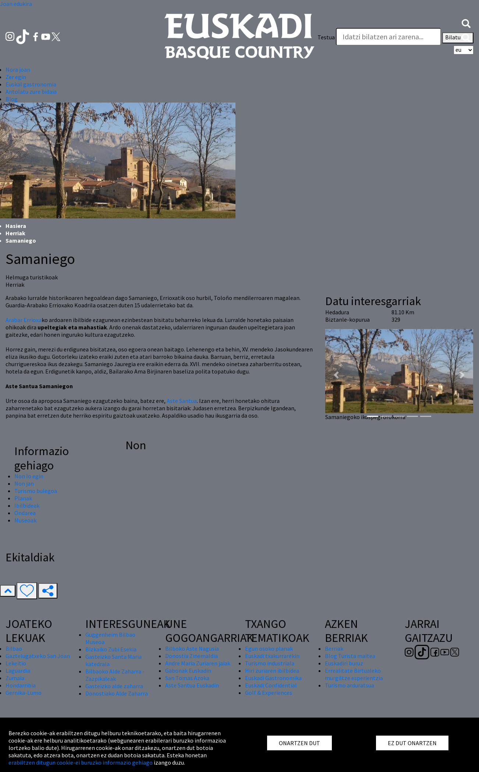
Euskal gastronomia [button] (31, 84)
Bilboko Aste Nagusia (192, 648)
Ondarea (25, 513)
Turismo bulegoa (35, 490)
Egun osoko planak (269, 648)
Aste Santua (182, 400)
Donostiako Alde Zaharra (116, 693)
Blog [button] (12, 99)
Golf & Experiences (268, 692)
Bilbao (14, 648)
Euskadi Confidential (271, 685)
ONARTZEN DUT (299, 743)
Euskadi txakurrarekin (272, 656)
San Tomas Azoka (187, 678)
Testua (326, 37)
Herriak (15, 233)
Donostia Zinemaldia (191, 656)
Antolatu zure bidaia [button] (31, 91)
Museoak (25, 520)
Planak (23, 498)
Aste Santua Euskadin (192, 685)
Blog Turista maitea (350, 656)
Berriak (334, 648)
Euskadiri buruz (344, 663)
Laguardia (18, 670)
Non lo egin (28, 476)
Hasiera (16, 225)
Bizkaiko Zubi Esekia (110, 649)
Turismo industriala (269, 663)
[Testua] (388, 37)
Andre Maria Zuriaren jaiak (197, 663)
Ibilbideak (26, 505)
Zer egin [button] (16, 77)
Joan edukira (16, 3)
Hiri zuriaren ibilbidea (272, 670)
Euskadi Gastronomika (273, 678)
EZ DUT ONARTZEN (412, 743)
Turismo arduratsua (349, 685)
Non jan (24, 483)
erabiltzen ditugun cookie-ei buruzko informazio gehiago (80, 762)
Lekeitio (16, 663)
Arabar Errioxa (24, 320)
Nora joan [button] (18, 69)
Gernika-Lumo (24, 692)
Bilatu (458, 37)
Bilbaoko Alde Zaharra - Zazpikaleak (115, 675)
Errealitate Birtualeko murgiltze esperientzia (354, 674)
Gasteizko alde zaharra (114, 686)
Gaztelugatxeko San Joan (38, 656)
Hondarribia (21, 685)
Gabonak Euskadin (188, 670)
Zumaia (15, 678)
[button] (466, 22)
